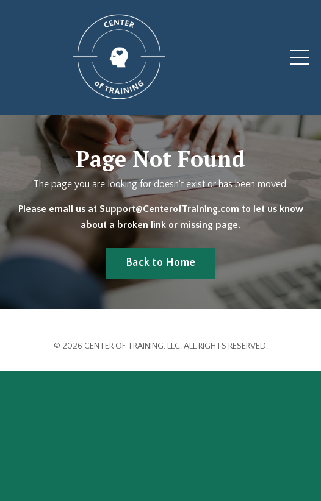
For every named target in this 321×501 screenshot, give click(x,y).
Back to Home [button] (160, 263)
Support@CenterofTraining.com (170, 209)
